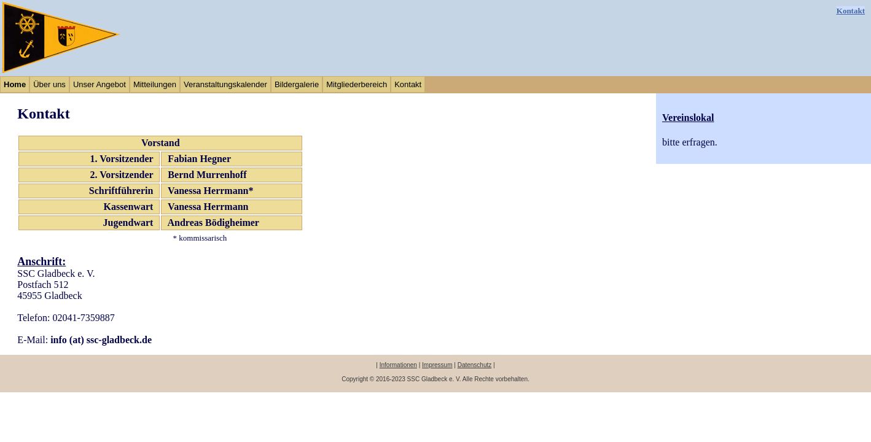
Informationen (398, 365)
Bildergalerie (297, 84)
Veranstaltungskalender (225, 84)
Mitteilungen (154, 84)
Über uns (49, 84)
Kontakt (851, 10)
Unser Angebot (99, 84)
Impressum (437, 365)
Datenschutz (475, 365)
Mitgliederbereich (356, 84)
